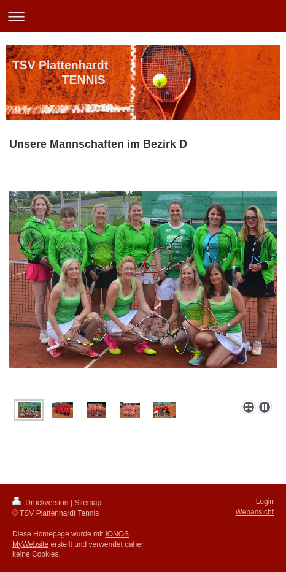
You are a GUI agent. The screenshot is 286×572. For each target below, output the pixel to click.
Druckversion (41, 502)
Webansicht (255, 512)
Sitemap (87, 502)
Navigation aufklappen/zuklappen (143, 16)
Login (265, 501)
